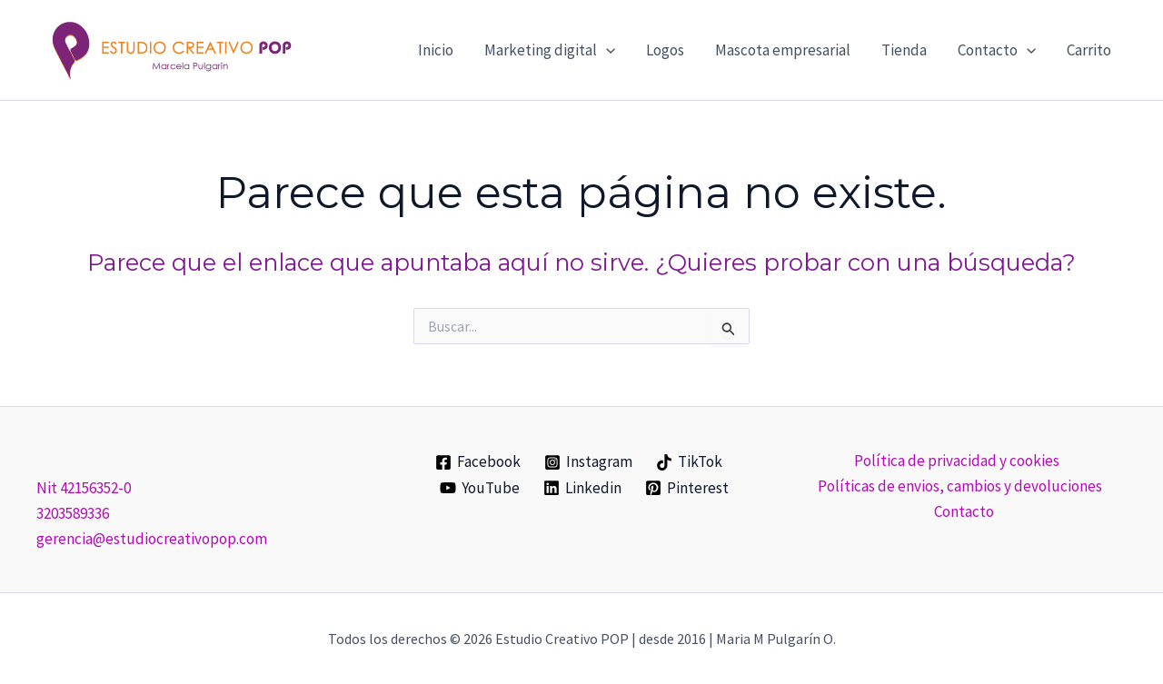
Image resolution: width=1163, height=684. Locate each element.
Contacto (964, 511)
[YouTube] (480, 488)
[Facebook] (479, 462)
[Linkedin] (582, 488)
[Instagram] (588, 462)
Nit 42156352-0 (83, 488)
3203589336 (72, 513)
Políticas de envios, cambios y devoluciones (960, 486)
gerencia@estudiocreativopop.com (151, 539)
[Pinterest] (687, 488)
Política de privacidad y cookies (956, 461)
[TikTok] (689, 462)
